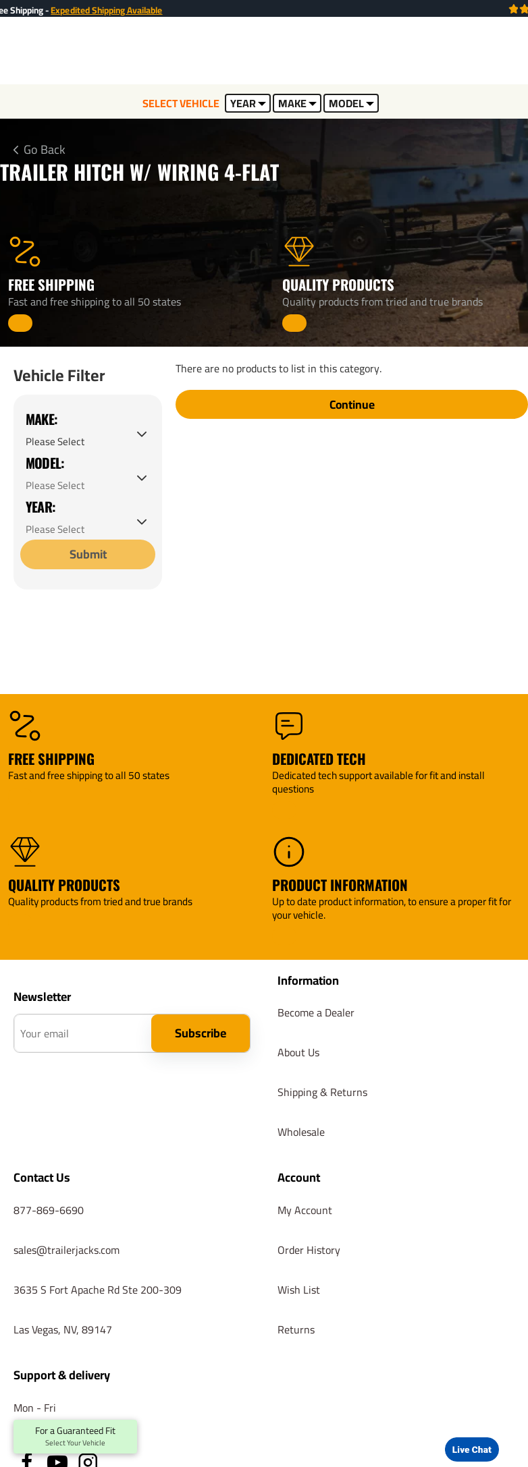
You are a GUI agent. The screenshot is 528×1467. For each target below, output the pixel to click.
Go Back (44, 149)
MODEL (351, 103)
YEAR (248, 103)
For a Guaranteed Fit (75, 1436)
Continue (352, 406)
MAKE (297, 103)
